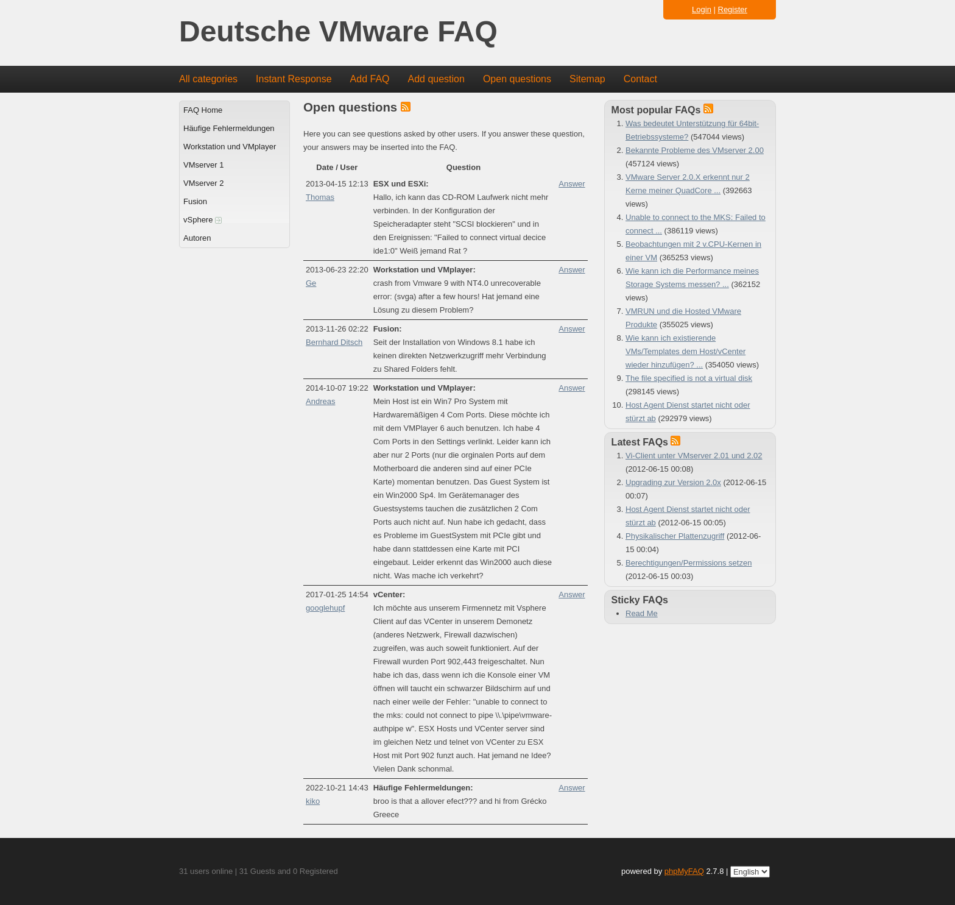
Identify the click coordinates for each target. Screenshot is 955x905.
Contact (640, 79)
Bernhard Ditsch (334, 342)
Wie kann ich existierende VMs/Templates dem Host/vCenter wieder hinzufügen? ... (685, 351)
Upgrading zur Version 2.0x (673, 482)
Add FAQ (370, 79)
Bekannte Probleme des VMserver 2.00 (695, 150)
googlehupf (325, 607)
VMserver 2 (203, 183)
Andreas (320, 401)
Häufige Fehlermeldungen (229, 128)
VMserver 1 (203, 164)
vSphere (202, 219)
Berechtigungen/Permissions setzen (689, 562)
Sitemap (587, 79)
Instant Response (294, 79)
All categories (208, 79)
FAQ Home (202, 110)
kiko (313, 801)
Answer (572, 183)
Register (732, 9)
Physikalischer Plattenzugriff (675, 536)
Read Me (642, 613)
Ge (311, 283)
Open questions (517, 79)
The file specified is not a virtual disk (689, 378)
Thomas (320, 197)
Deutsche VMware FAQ (338, 32)
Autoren (197, 238)
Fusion (195, 201)
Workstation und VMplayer (229, 146)
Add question (436, 79)
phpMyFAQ (684, 871)
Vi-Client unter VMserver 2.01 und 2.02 (694, 455)
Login (701, 9)
